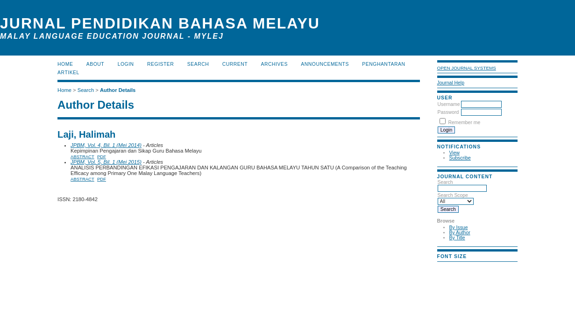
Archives (274, 64)
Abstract (82, 156)
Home (65, 64)
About (95, 64)
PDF (101, 156)
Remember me (464, 122)
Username (449, 104)
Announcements (325, 64)
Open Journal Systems (466, 67)
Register (160, 64)
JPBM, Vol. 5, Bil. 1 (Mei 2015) (106, 162)
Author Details (117, 90)
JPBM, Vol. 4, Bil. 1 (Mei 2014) (106, 145)
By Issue (458, 227)
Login (126, 64)
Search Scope (456, 198)
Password (448, 112)
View (454, 152)
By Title (457, 237)
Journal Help (450, 82)
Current (235, 64)
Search (462, 185)
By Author (459, 232)
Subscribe (460, 158)
